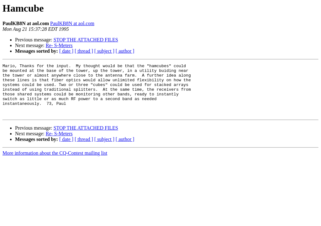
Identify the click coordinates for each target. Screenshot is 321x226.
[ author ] (125, 51)
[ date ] (66, 51)
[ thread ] (84, 51)
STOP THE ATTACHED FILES (86, 39)
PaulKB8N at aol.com (72, 23)
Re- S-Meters (59, 45)
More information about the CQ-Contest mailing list (55, 163)
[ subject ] (104, 51)
